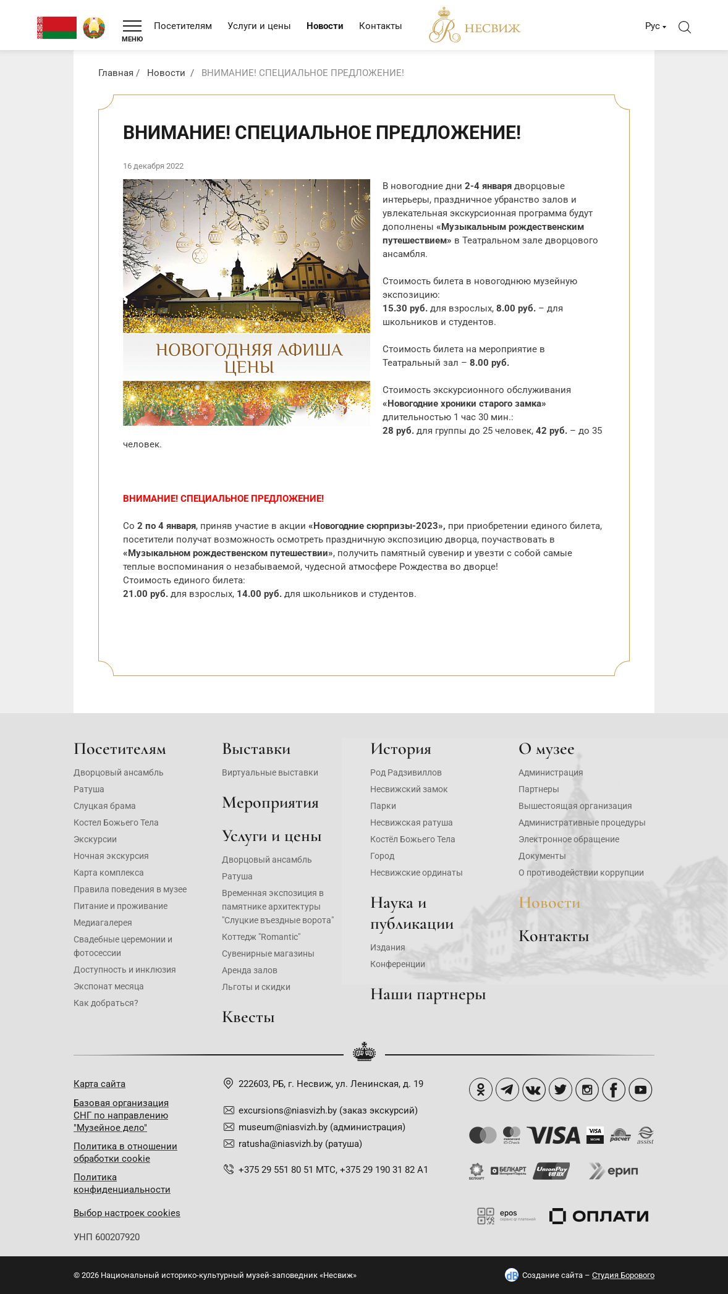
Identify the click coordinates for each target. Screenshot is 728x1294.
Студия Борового (623, 1275)
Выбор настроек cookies (127, 1213)
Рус (652, 26)
